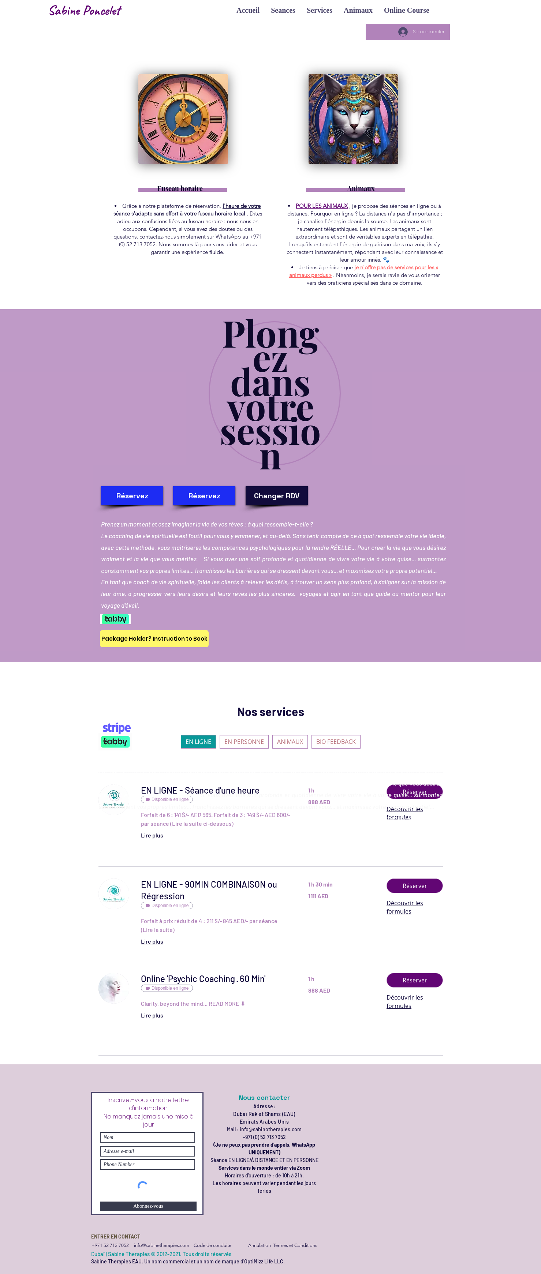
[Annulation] (260, 1245)
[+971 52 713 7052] (110, 1245)
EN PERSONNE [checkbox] (244, 742)
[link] (216, 890)
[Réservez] (132, 495)
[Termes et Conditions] (295, 1245)
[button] (248, 10)
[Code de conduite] (212, 1245)
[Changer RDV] (277, 495)
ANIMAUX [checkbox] (290, 742)
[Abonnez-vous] (148, 1206)
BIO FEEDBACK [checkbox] (336, 742)
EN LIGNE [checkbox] (198, 742)
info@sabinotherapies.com (271, 1129)
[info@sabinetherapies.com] (161, 1245)
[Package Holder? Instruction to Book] (154, 638)
